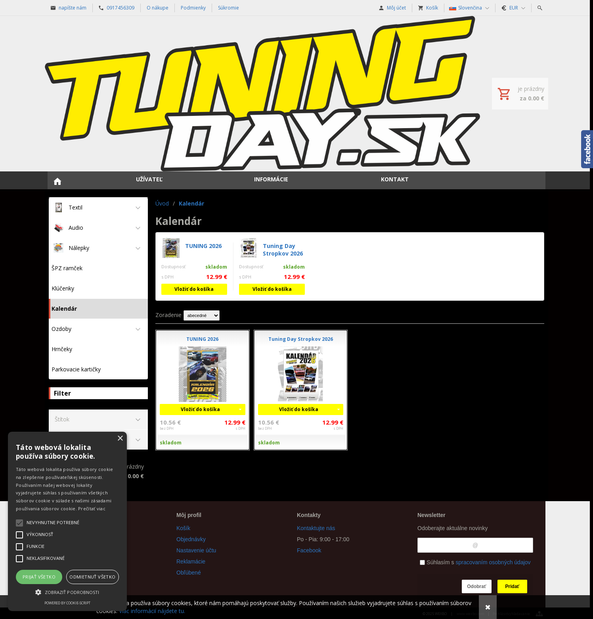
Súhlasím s (475, 562)
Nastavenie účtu (196, 550)
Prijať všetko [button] (39, 577)
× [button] (120, 439)
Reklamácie (190, 561)
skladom (171, 442)
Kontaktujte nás (316, 528)
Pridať (512, 586)
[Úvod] (262, 93)
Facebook (309, 550)
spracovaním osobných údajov (492, 562)
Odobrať (476, 586)
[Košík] (520, 94)
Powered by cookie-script (67, 603)
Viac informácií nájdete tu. (152, 611)
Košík (183, 528)
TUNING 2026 (203, 246)
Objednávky (191, 539)
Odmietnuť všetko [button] (92, 577)
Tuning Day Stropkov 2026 (283, 249)
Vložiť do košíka (194, 289)
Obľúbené (188, 572)
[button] (67, 591)
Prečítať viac (91, 508)
